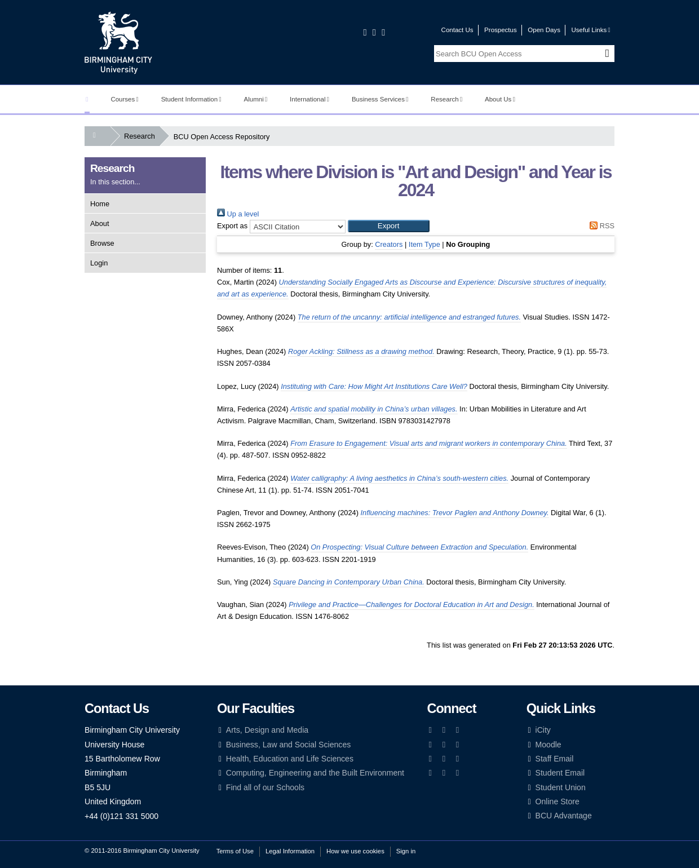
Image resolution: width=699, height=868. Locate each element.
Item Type (424, 244)
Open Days (544, 29)
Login (99, 263)
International (309, 99)
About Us (500, 99)
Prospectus (500, 29)
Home (99, 204)
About (99, 223)
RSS (600, 226)
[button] (389, 226)
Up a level (238, 214)
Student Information (191, 99)
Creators (388, 244)
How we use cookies (355, 851)
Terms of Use (235, 851)
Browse (102, 243)
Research (446, 99)
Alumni (256, 99)
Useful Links (590, 29)
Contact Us (457, 29)
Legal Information (290, 851)
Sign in (405, 851)
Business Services (380, 99)
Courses (124, 99)
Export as (232, 226)
